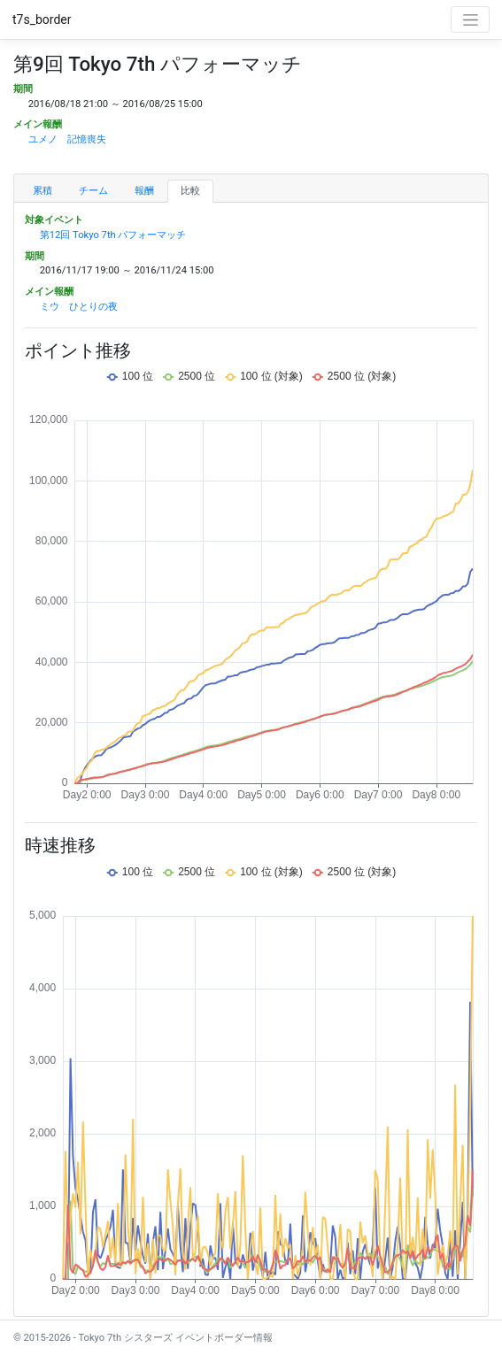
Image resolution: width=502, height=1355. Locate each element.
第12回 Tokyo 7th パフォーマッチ (113, 235)
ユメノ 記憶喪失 (67, 139)
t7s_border (42, 19)
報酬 (144, 190)
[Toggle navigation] (470, 19)
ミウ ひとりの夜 (79, 306)
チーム (93, 190)
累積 (42, 190)
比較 (190, 190)
